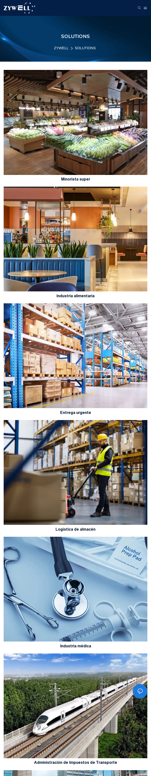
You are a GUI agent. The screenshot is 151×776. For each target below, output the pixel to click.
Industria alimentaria (75, 296)
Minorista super (75, 179)
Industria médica (75, 646)
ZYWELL (61, 48)
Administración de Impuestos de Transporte (75, 762)
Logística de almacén (75, 529)
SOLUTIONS (85, 48)
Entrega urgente (75, 413)
